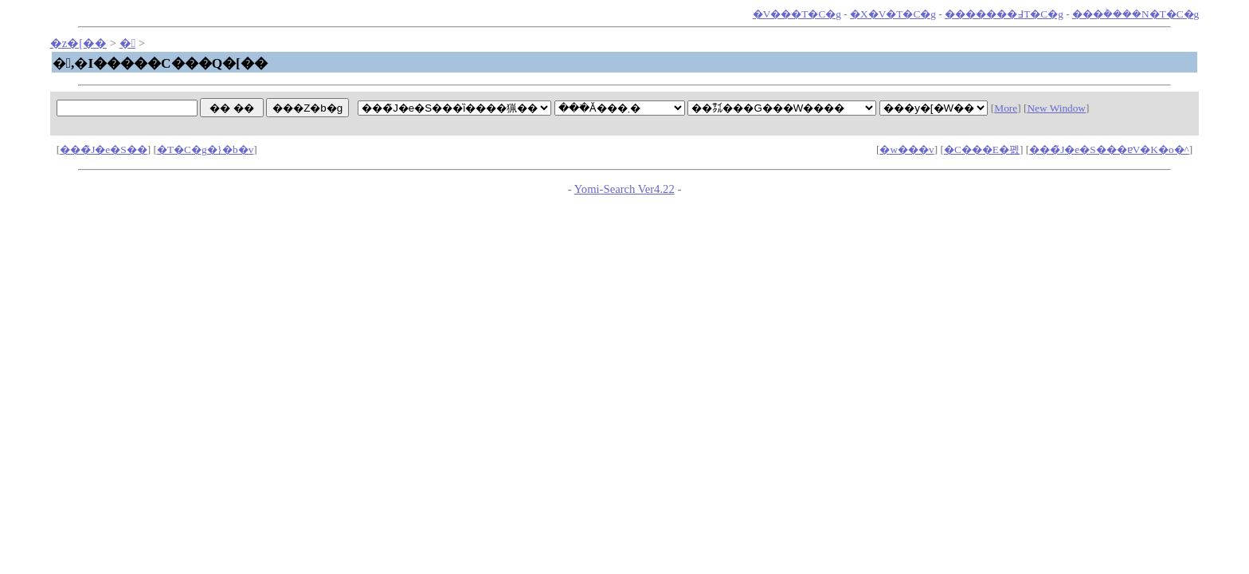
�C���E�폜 (982, 149)
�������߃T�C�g (1004, 14)
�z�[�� (78, 43)
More (1005, 108)
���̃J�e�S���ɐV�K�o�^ (1109, 149)
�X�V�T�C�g (893, 14)
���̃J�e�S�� (103, 149)
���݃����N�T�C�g (1135, 14)
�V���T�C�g (797, 14)
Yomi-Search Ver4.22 (624, 189)
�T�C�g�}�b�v (205, 149)
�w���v (906, 149)
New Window (1056, 108)
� (127, 43)
